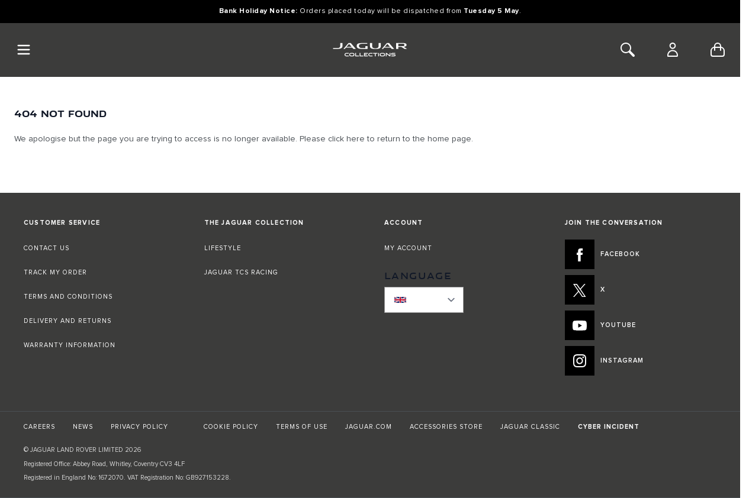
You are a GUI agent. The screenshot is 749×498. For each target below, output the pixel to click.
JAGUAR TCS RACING (241, 272)
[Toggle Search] (627, 49)
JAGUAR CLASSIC (530, 426)
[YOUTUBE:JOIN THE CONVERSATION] (641, 325)
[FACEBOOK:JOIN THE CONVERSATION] (641, 254)
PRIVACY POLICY (139, 426)
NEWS (83, 426)
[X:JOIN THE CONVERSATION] (641, 290)
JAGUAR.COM (368, 426)
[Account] (672, 49)
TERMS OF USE (301, 426)
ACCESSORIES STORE (446, 426)
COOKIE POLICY (231, 426)
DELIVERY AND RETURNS (67, 321)
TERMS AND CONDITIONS (68, 296)
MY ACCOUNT (408, 248)
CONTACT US (46, 248)
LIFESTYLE (222, 248)
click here (346, 139)
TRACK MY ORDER (55, 272)
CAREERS (39, 426)
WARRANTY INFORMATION (69, 345)
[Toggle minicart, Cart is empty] (717, 49)
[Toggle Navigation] (23, 49)
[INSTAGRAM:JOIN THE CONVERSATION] (641, 361)
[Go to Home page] (370, 49)
